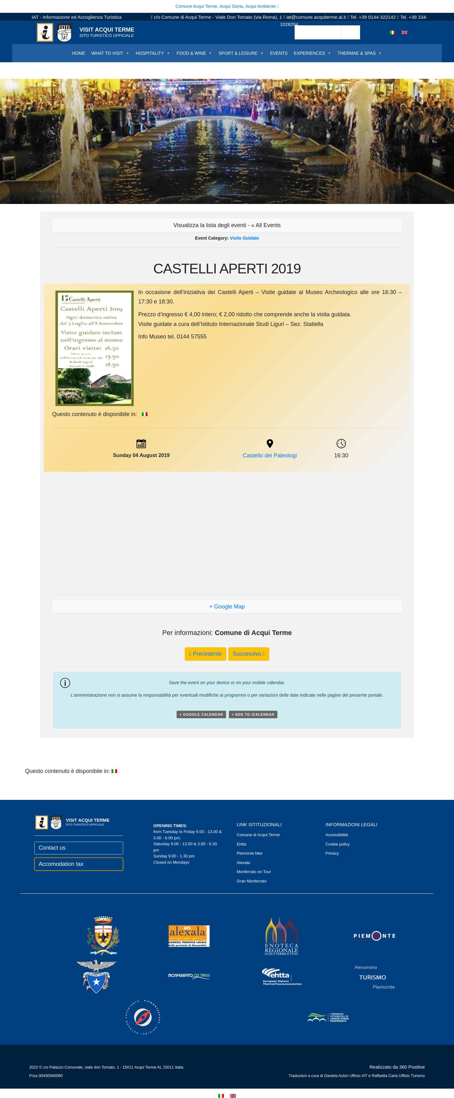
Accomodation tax (61, 864)
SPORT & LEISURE (241, 53)
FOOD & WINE (194, 53)
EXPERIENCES (313, 53)
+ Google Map (227, 606)
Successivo (249, 654)
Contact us (52, 848)
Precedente (205, 654)
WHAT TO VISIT (110, 53)
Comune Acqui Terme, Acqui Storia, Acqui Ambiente (226, 6)
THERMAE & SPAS (360, 53)
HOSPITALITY (153, 53)
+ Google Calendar (201, 714)
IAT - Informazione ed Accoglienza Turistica (76, 17)
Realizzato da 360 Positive (397, 1067)
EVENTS (279, 53)
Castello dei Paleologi (270, 455)
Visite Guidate (244, 238)
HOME (78, 53)
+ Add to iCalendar (253, 714)
